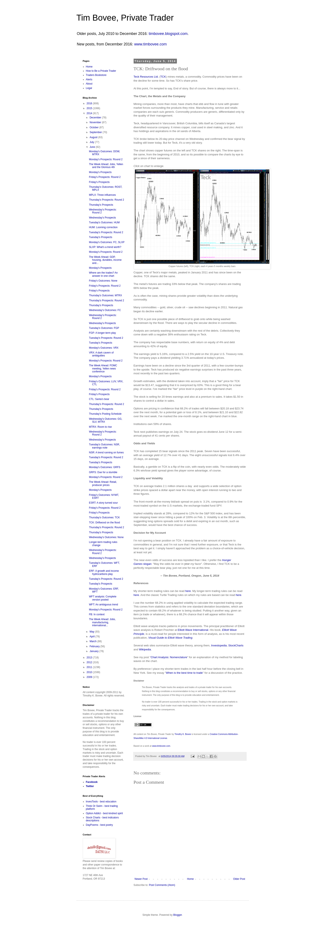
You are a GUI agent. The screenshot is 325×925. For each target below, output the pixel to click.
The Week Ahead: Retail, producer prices (103, 483)
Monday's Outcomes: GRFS (104, 467)
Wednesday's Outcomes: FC (105, 310)
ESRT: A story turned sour (103, 502)
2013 (90, 657)
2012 (90, 662)
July (92, 142)
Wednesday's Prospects (102, 217)
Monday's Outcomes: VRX (103, 347)
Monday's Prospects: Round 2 (105, 159)
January (94, 651)
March (93, 641)
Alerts (89, 79)
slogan (147, 563)
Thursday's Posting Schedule (105, 413)
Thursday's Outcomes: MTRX (105, 295)
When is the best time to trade (184, 672)
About (89, 83)
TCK (163, 76)
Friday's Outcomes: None (103, 280)
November (95, 122)
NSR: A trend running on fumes (106, 452)
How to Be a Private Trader (101, 70)
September (96, 132)
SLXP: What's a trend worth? (105, 247)
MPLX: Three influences (102, 194)
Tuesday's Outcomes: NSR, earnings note (104, 446)
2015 (90, 108)
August (93, 137)
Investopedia (219, 645)
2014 (90, 113)
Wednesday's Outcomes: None (106, 537)
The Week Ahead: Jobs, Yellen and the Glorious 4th (106, 166)
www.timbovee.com (150, 44)
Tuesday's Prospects (100, 237)
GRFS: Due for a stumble (103, 472)
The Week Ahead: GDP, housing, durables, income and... (105, 260)
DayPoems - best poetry (99, 824)
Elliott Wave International (193, 629)
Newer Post (141, 878)
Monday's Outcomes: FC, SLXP (106, 242)
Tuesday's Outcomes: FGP (104, 328)
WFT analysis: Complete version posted (102, 598)
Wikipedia (145, 649)
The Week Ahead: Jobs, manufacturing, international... (102, 622)
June (92, 147)
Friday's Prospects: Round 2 (104, 177)
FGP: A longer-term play (102, 332)
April (92, 636)
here (188, 591)
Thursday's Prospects (101, 204)
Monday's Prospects (100, 172)
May (92, 631)
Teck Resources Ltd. (146, 76)
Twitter (90, 786)
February (94, 646)
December (95, 117)
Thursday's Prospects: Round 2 (106, 199)
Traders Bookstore (96, 75)
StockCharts (235, 645)
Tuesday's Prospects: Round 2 (106, 232)
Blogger (177, 914)
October (94, 127)
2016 (90, 103)
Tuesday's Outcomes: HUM (104, 222)
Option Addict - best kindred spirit (104, 813)
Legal (89, 88)
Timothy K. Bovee (183, 734)
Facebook (92, 782)
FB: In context (96, 614)
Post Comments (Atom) (162, 885)
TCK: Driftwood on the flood (104, 522)
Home (190, 878)
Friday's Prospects (99, 182)
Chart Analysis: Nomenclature (169, 657)
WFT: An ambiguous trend (103, 604)
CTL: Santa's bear (99, 399)
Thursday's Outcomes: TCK (104, 517)
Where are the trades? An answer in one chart (103, 274)
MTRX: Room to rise (100, 426)
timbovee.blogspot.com (168, 34)
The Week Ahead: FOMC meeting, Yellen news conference (103, 368)
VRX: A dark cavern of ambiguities (101, 354)
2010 (90, 672)
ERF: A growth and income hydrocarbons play (104, 572)
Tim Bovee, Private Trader (125, 17)
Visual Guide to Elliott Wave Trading (170, 637)
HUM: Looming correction (103, 227)
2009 (90, 677)
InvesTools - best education (101, 801)
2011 (90, 667)
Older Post (239, 878)
